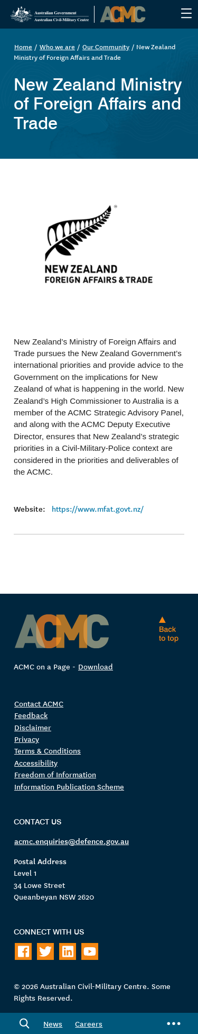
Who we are (57, 46)
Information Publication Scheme (69, 786)
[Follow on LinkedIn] (67, 951)
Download (95, 666)
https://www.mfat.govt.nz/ (98, 508)
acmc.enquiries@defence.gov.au (71, 841)
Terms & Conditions (47, 750)
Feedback (31, 715)
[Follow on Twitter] (45, 951)
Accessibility (36, 762)
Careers (88, 1023)
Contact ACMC (38, 703)
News (52, 1023)
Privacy (26, 738)
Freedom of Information (55, 774)
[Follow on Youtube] (89, 951)
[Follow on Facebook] (23, 951)
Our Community (105, 46)
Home (23, 46)
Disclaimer (32, 727)
